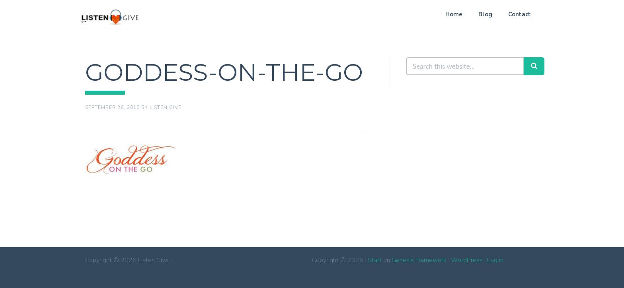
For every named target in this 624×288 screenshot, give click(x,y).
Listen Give (110, 16)
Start (375, 260)
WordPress (467, 260)
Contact (519, 14)
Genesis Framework (419, 260)
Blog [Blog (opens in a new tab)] (485, 14)
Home (453, 14)
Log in (495, 260)
